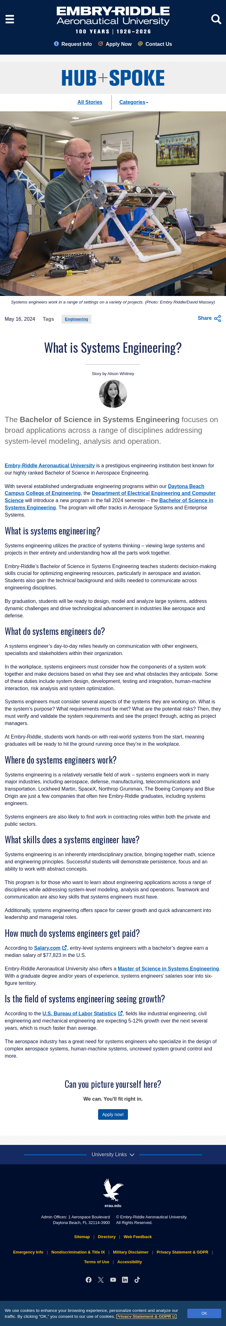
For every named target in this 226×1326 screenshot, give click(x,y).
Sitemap (82, 1236)
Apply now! (113, 1114)
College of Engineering (53, 493)
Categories (134, 102)
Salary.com (50, 948)
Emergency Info (28, 1252)
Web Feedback (138, 1236)
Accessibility (129, 1261)
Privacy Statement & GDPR (146, 1316)
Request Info (73, 44)
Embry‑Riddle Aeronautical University (50, 465)
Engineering (76, 319)
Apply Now (115, 44)
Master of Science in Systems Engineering (168, 968)
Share (209, 318)
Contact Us (155, 44)
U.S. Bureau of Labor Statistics (82, 1013)
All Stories (90, 102)
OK (204, 1313)
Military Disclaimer (131, 1252)
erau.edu (113, 1193)
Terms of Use (96, 1261)
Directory (107, 1236)
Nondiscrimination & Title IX (78, 1252)
